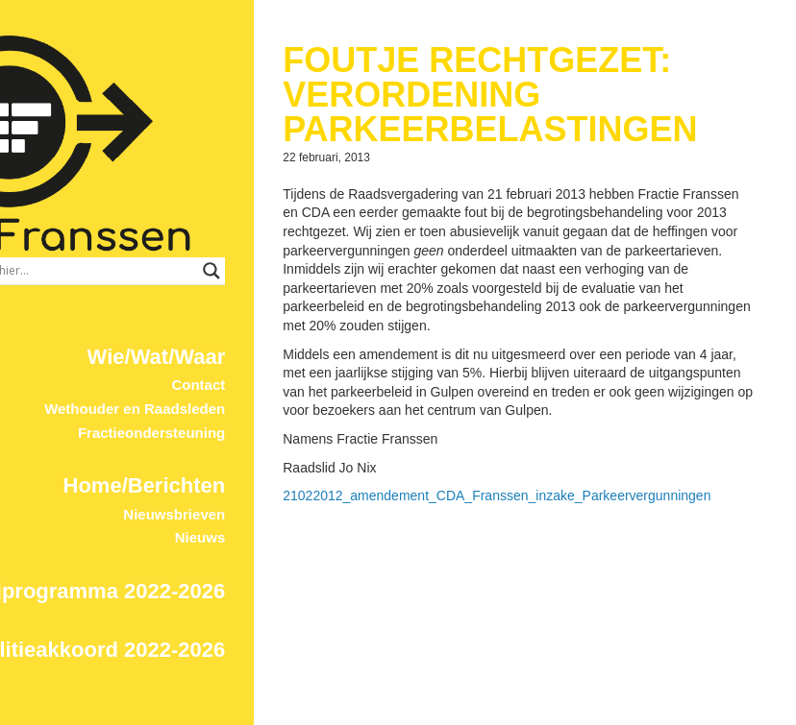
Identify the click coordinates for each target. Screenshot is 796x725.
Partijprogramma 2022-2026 (143, 500)
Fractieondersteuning (207, 341)
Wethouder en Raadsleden (191, 317)
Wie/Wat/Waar (212, 266)
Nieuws (256, 447)
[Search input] (266, 179)
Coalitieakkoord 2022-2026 (148, 558)
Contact (255, 293)
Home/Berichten (200, 394)
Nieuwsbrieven (231, 423)
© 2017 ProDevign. (241, 716)
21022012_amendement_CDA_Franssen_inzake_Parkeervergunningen (553, 514)
